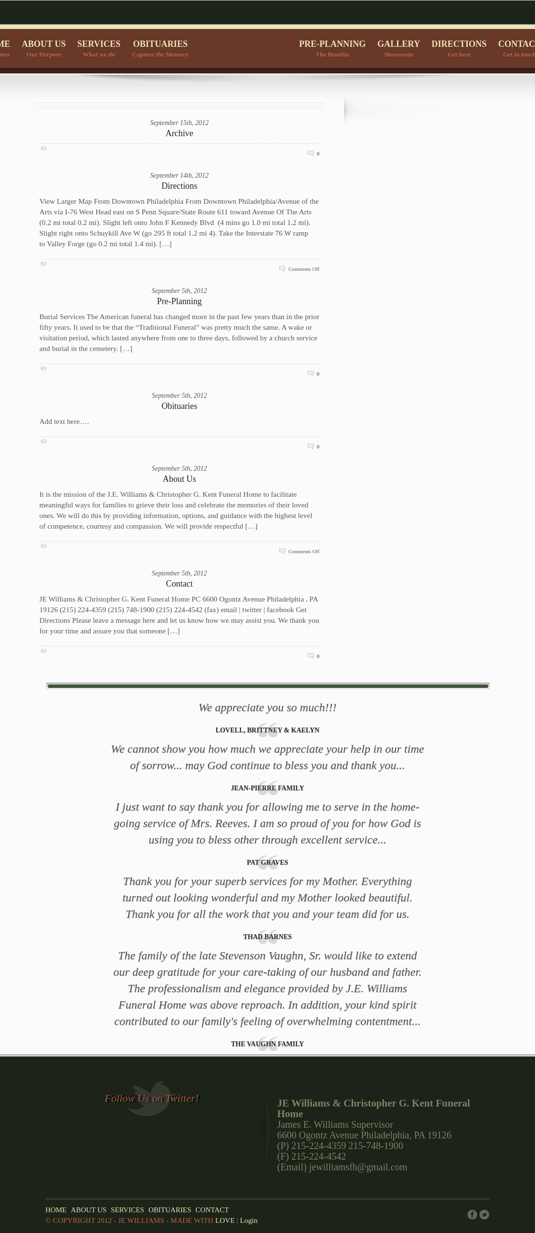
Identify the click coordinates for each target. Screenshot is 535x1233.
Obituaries (179, 406)
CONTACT (212, 1210)
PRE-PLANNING (332, 49)
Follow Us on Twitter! (152, 1098)
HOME (56, 1210)
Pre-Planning (179, 301)
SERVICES (98, 49)
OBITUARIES (160, 49)
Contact (179, 583)
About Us (179, 479)
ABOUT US (44, 49)
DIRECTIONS (459, 49)
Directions (179, 186)
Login (248, 1220)
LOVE (225, 1220)
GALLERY (399, 49)
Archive (179, 133)
